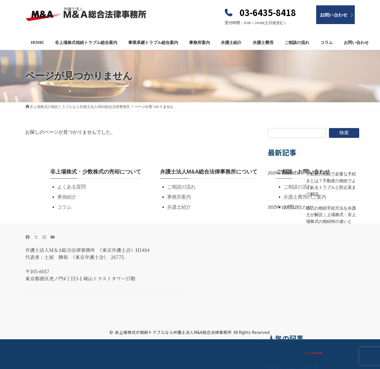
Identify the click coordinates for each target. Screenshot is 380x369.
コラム (64, 206)
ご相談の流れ (181, 186)
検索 (344, 132)
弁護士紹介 (179, 206)
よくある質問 (71, 186)
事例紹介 (66, 196)
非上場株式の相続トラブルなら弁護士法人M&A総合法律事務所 (173, 332)
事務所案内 (179, 196)
